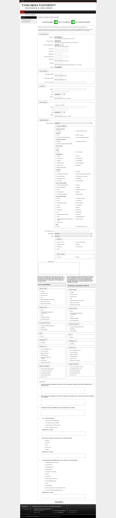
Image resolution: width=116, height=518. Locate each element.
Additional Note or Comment (47, 429)
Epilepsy (77, 207)
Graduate (47, 449)
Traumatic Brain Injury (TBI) (81, 130)
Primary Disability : (50, 123)
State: (53, 112)
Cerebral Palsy (59, 158)
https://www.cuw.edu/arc (61, 510)
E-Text (42, 315)
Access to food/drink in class (46, 349)
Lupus (58, 216)
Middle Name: (51, 54)
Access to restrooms (44, 351)
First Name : (51, 48)
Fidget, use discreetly (44, 353)
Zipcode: (52, 114)
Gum (42, 297)
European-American (60, 244)
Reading (77, 191)
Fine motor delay (79, 158)
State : (52, 94)
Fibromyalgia (59, 209)
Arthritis (77, 156)
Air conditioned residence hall (46, 370)
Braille (42, 310)
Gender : (52, 67)
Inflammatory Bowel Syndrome (63, 214)
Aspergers (59, 141)
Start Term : (51, 37)
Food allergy (78, 209)
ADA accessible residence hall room (47, 368)
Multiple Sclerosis (60, 162)
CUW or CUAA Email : (49, 82)
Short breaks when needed (45, 362)
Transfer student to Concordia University (52, 425)
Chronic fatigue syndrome (62, 202)
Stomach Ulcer (60, 222)
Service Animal (43, 360)
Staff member (48, 476)
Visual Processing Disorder (62, 194)
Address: (52, 107)
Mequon (77, 257)
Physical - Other (60, 165)
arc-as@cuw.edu (60, 512)
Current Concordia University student (52, 420)
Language (78, 187)
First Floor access (44, 377)
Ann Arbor (59, 257)
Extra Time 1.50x (44, 293)
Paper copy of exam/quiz (45, 301)
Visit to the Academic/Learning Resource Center (54, 490)
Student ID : (51, 59)
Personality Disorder (61, 176)
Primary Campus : (50, 41)
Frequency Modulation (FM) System (47, 325)
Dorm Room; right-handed (45, 372)
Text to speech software (45, 319)
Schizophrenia (78, 178)
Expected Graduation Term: (49, 44)
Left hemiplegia (79, 160)
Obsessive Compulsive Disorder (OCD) (83, 173)
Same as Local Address (60, 105)
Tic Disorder (59, 180)
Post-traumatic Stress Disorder (81, 176)
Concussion (59, 130)
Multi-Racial (59, 246)
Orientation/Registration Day (51, 480)
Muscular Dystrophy (80, 162)
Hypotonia (59, 160)
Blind (58, 226)
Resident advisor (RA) (50, 467)
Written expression (79, 194)
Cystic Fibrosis (79, 205)
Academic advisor (49, 469)
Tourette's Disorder (79, 180)
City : (52, 91)
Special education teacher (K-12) (51, 478)
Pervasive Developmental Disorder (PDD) (64, 143)
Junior (46, 444)
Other (58, 147)
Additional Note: (51, 261)
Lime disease (78, 214)
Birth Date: (52, 63)
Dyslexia (77, 185)
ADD (58, 135)
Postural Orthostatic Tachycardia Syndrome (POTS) (65, 219)
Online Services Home (27, 19)
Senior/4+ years (48, 447)
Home (22, 12)
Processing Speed (60, 191)
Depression (78, 171)
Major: (52, 236)
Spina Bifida (78, 165)
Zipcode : (52, 96)
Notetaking (43, 342)
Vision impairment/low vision (81, 226)
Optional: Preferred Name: (49, 56)
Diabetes (58, 207)
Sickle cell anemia (79, 218)
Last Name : (51, 51)
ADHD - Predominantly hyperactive (63, 137)
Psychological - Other (61, 178)
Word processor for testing (45, 303)
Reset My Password (26, 21)
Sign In (22, 0)
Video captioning (44, 329)
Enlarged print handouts (45, 317)
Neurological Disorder (80, 216)
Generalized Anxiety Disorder (62, 173)
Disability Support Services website (52, 462)
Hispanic (77, 244)
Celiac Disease (79, 200)
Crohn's (58, 205)
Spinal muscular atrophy (61, 167)
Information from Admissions (51, 471)
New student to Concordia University (52, 422)
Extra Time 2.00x (44, 295)
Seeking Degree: (51, 233)
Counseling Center (49, 464)
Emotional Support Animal (45, 374)
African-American (60, 242)
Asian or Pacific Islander (80, 242)
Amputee (58, 156)
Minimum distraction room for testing (47, 299)
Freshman (47, 440)
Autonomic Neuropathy (80, 198)
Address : (52, 89)
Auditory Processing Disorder (62, 185)
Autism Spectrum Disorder (81, 141)
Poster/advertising (49, 485)
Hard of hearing (79, 152)
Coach (47, 483)
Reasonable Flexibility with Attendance (46, 358)
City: (53, 109)
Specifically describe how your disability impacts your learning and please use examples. (58, 407)
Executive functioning (61, 187)
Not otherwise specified (80, 189)
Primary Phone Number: (49, 74)
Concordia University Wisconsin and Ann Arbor (42, 508)
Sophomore (47, 442)
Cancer (58, 200)
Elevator (42, 336)
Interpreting (43, 327)
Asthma (58, 198)
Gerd (58, 212)
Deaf (58, 152)
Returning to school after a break (51, 427)
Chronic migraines (79, 202)
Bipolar (58, 171)
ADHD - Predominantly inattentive (82, 137)
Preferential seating (44, 355)
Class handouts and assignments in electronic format (47, 313)
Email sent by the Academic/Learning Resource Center (55, 487)
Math (58, 189)
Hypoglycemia (79, 212)
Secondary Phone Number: (49, 78)
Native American (79, 246)
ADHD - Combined (79, 135)
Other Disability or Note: (49, 231)
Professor (47, 474)
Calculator (43, 291)
